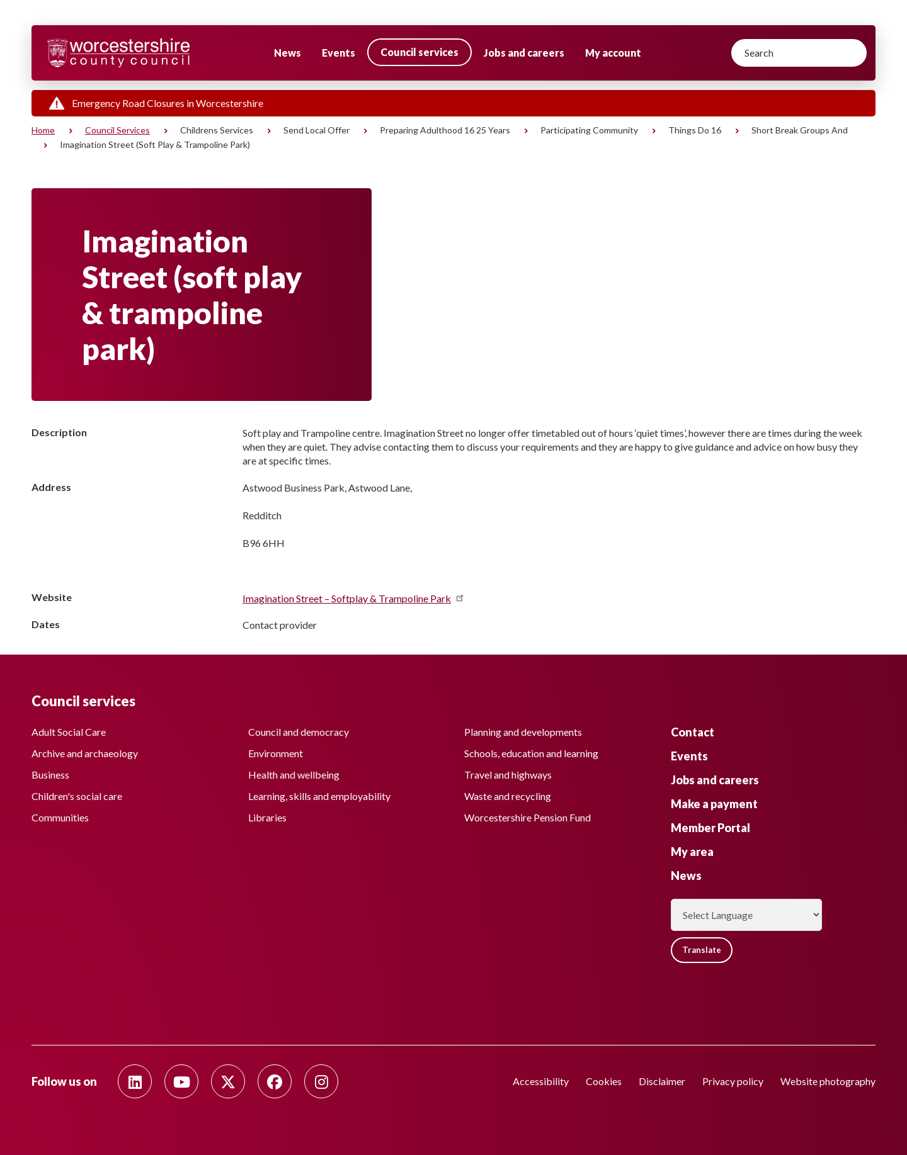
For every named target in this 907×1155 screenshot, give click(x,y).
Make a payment (714, 801)
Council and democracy (298, 729)
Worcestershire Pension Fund (527, 815)
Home (43, 130)
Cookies (604, 1081)
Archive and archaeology (84, 751)
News (287, 53)
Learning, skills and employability (319, 793)
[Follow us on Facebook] (275, 1081)
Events (338, 53)
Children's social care (76, 793)
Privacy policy (732, 1081)
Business (50, 772)
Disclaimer (662, 1081)
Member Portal (710, 824)
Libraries (267, 815)
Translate (705, 948)
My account (613, 53)
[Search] (799, 53)
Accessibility (541, 1081)
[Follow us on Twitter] (228, 1081)
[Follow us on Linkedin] (135, 1081)
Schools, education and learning (531, 751)
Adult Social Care (68, 729)
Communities (60, 815)
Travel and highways (508, 772)
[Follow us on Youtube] (181, 1081)
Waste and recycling (507, 793)
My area (692, 848)
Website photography (828, 1081)
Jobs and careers (524, 53)
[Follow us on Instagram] (321, 1081)
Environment (275, 751)
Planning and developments (523, 729)
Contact (692, 729)
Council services (419, 52)
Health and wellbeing (293, 772)
